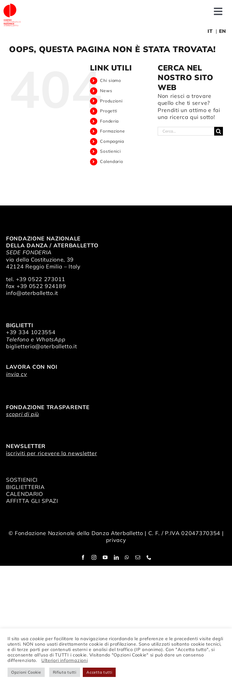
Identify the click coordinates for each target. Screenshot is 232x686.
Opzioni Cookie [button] (26, 672)
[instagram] (94, 557)
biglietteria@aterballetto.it (41, 346)
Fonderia (109, 121)
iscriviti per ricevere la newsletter (51, 453)
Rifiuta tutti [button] (64, 672)
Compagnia (112, 141)
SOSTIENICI (22, 479)
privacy (116, 540)
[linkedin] (116, 557)
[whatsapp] (127, 557)
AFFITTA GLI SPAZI (32, 500)
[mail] (137, 557)
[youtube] (105, 557)
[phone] (149, 557)
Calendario (111, 161)
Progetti (108, 111)
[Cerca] (218, 131)
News (106, 90)
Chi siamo (110, 80)
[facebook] (83, 557)
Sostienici (110, 151)
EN (222, 31)
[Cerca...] (186, 131)
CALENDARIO (24, 493)
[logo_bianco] (12, 5)
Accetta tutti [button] (99, 672)
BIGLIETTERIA (25, 487)
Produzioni (111, 101)
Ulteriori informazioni (64, 660)
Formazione (112, 131)
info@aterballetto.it (32, 293)
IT (210, 31)
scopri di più (22, 414)
